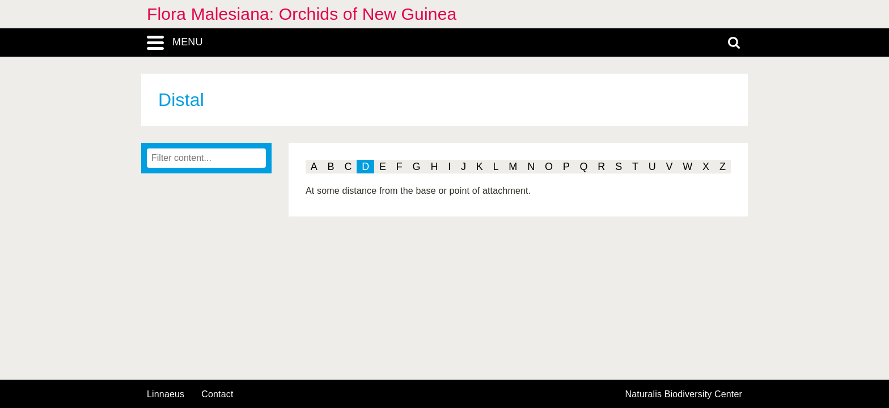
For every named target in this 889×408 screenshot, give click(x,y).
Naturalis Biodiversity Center (684, 394)
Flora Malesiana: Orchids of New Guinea (301, 14)
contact (217, 394)
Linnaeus (165, 394)
